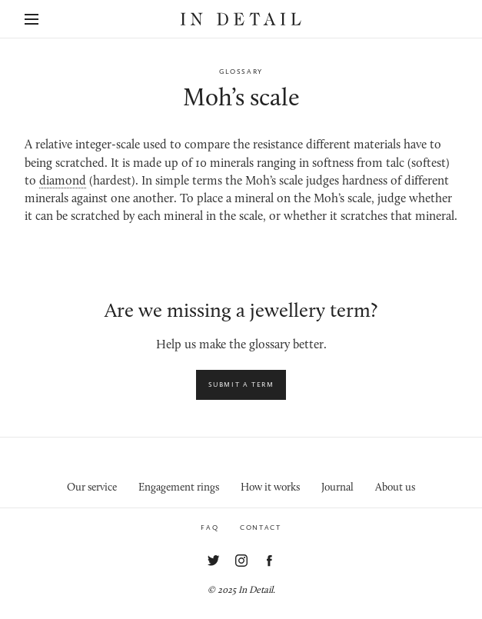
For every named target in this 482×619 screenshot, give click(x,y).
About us (395, 488)
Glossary (241, 71)
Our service (92, 488)
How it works (270, 488)
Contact (260, 527)
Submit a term (241, 384)
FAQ (209, 527)
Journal (337, 488)
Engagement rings (178, 488)
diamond (62, 181)
